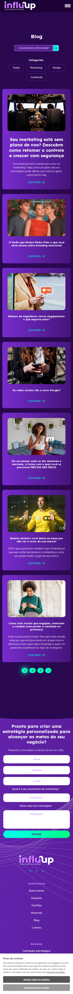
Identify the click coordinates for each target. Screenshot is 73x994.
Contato (36, 927)
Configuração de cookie (36, 987)
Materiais (36, 912)
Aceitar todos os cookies (36, 979)
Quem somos (36, 890)
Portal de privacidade (56, 972)
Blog (36, 920)
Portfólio (36, 905)
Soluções (36, 898)
